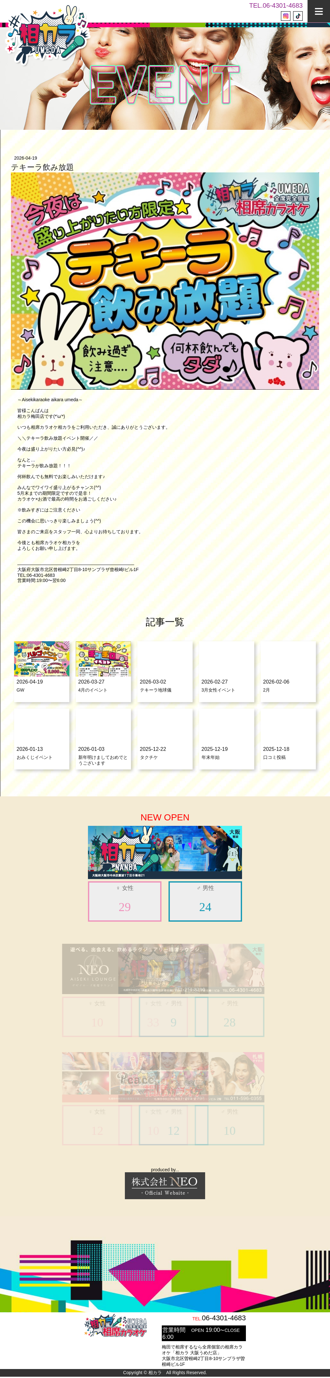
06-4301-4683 (224, 1319)
